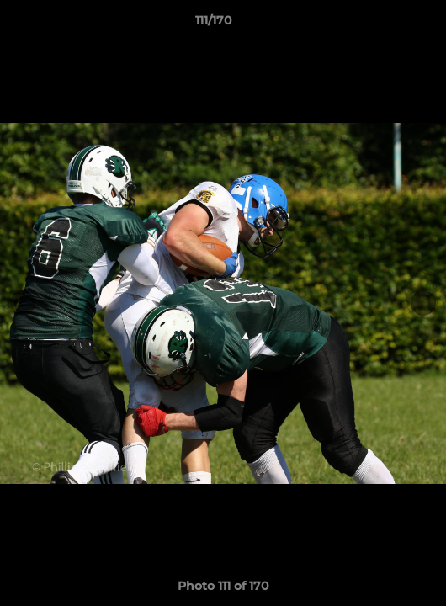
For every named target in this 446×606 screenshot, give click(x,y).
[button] (385, 24)
